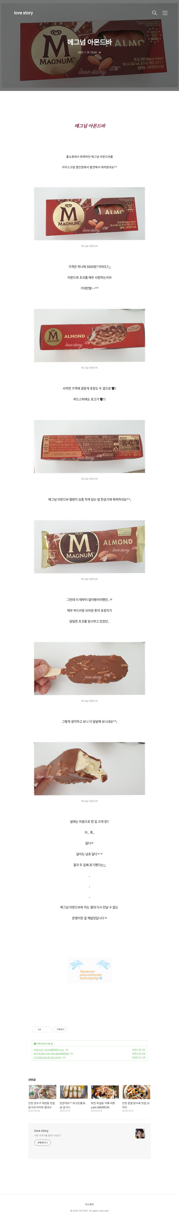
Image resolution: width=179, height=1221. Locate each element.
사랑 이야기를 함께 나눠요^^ (47, 1135)
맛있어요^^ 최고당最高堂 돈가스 (49, 1050)
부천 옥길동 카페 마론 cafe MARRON (51, 1053)
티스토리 (89, 1204)
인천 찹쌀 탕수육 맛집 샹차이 (47, 1057)
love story (23, 12)
